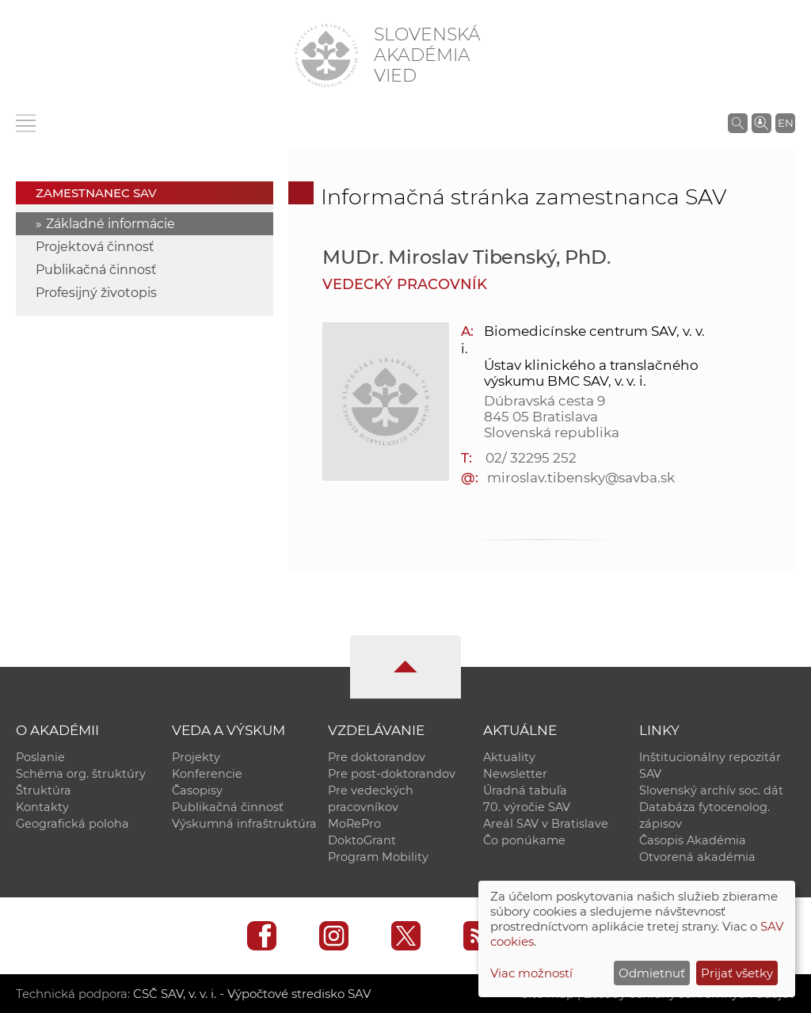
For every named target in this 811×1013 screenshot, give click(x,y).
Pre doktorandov (376, 757)
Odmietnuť (652, 973)
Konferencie (207, 774)
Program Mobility (378, 857)
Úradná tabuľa (525, 790)
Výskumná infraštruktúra (244, 824)
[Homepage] (326, 55)
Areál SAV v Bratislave (545, 824)
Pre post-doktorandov (391, 774)
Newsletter (515, 774)
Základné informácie (110, 223)
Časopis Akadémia (692, 840)
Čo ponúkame (524, 840)
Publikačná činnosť (96, 269)
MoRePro (354, 824)
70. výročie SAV (526, 807)
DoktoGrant (362, 840)
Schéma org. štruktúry (81, 774)
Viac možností (531, 973)
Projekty (196, 757)
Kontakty (42, 807)
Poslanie (40, 757)
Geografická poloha (72, 824)
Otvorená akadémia (697, 857)
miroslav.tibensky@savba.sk (581, 478)
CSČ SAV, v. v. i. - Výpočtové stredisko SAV (252, 993)
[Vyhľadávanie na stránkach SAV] (738, 122)
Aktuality (509, 757)
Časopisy (197, 790)
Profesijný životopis (96, 292)
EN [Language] (786, 122)
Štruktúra (43, 790)
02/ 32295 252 (530, 458)
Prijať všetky (737, 973)
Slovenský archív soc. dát (711, 790)
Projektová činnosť (95, 246)
